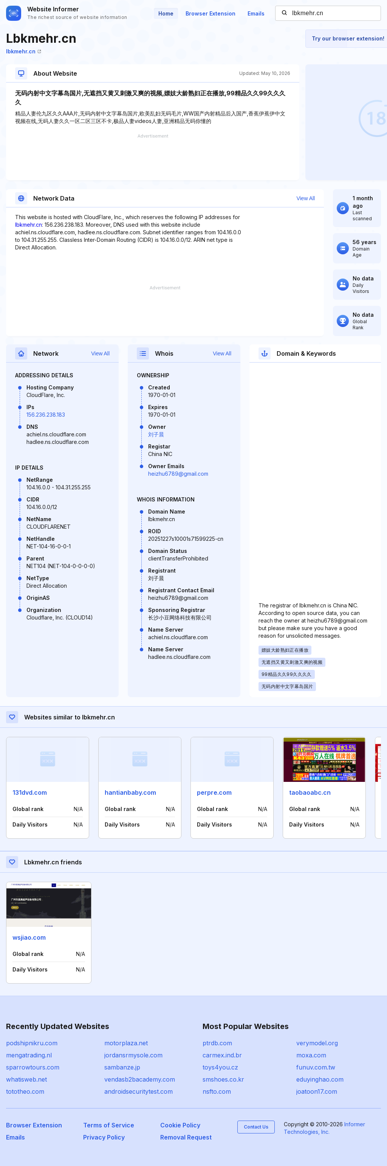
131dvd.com (29, 792)
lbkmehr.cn (23, 51)
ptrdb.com (217, 1043)
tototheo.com (25, 1091)
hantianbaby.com (130, 792)
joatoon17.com (316, 1091)
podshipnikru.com (31, 1043)
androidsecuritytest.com (138, 1091)
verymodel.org (317, 1043)
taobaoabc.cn (310, 792)
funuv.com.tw (315, 1067)
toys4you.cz (220, 1067)
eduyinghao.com (320, 1079)
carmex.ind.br (222, 1055)
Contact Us (256, 1127)
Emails (256, 13)
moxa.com (311, 1055)
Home (165, 13)
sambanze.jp (122, 1067)
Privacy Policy (104, 1137)
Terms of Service (108, 1125)
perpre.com (214, 792)
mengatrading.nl (29, 1055)
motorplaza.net (126, 1043)
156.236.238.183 (45, 414)
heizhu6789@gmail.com (178, 473)
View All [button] (305, 198)
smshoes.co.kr (223, 1079)
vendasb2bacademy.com (139, 1079)
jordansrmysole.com (133, 1055)
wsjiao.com (29, 937)
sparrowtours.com (32, 1067)
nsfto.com (217, 1091)
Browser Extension (210, 13)
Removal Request (186, 1137)
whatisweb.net (26, 1079)
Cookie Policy (180, 1125)
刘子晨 (156, 434)
